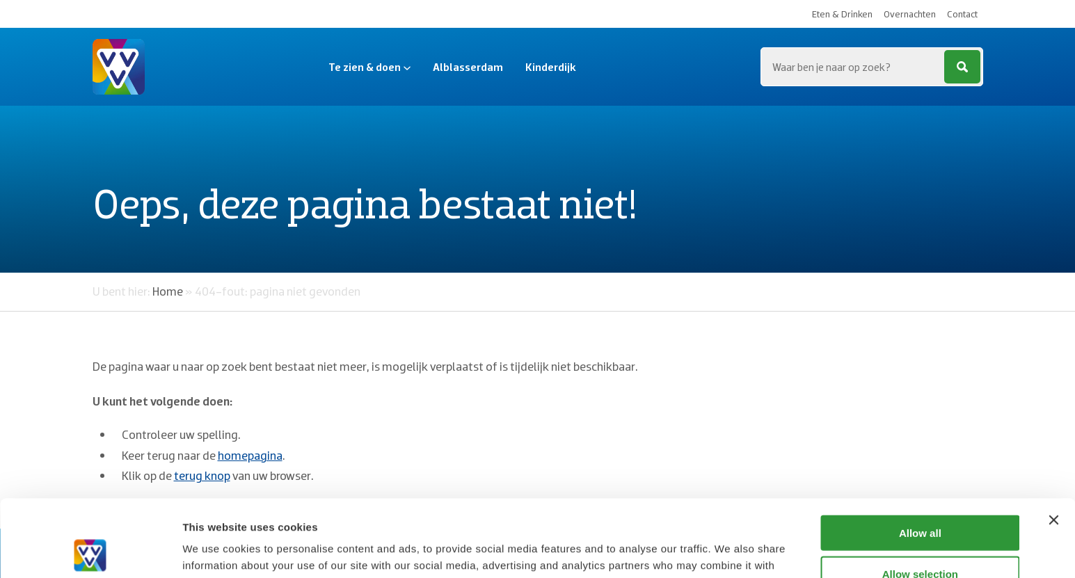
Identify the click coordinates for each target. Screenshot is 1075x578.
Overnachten (910, 14)
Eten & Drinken (842, 14)
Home (167, 291)
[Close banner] (1053, 443)
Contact (962, 14)
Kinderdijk (550, 67)
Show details (730, 550)
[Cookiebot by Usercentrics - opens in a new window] (90, 550)
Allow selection (920, 497)
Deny (920, 537)
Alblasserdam (468, 67)
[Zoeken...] (872, 66)
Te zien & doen (369, 67)
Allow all (920, 456)
